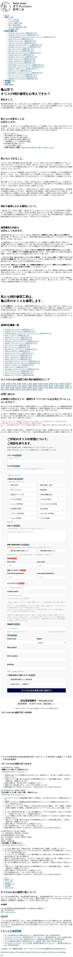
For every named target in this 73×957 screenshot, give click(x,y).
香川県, (56, 388)
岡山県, (35, 388)
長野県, (35, 386)
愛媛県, (61, 388)
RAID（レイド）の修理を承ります (20, 70)
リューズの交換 (13, 21)
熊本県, (17, 389)
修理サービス (9, 880)
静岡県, (45, 386)
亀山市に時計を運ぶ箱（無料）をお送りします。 (38, 147)
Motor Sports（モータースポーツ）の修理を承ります (26, 67)
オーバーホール (13, 19)
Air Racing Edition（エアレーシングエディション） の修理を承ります (31, 37)
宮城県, (19, 384)
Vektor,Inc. (55, 952)
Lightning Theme (23, 952)
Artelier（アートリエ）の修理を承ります (22, 41)
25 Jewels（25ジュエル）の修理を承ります (22, 33)
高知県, (67, 388)
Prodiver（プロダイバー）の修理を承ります (23, 69)
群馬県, (51, 384)
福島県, (35, 384)
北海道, (3, 384)
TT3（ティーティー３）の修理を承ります (22, 76)
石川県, (19, 386)
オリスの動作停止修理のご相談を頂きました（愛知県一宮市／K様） (28, 941)
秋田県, (24, 384)
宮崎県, (28, 389)
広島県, (40, 388)
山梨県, (29, 386)
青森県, (8, 384)
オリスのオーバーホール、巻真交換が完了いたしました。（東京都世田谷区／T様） (33, 937)
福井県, (24, 386)
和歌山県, (18, 388)
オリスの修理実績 (12, 931)
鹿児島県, (34, 389)
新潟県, (8, 386)
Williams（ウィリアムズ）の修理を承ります (23, 78)
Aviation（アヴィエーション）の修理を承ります (24, 47)
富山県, (13, 386)
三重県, (56, 386)
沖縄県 (40, 389)
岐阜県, (40, 386)
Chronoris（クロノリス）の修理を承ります (22, 57)
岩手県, (13, 384)
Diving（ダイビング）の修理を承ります (21, 63)
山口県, (45, 388)
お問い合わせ (9, 888)
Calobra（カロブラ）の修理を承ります (21, 55)
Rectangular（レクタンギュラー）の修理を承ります (25, 72)
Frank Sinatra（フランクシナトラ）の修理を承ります (26, 65)
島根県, (29, 388)
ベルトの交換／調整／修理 (17, 27)
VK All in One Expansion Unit (40, 952)
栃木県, (45, 384)
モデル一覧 (8, 882)
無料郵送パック (10, 884)
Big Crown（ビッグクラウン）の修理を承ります (24, 53)
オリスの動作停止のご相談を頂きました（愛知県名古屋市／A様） (27, 935)
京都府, (67, 386)
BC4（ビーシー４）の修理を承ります (21, 51)
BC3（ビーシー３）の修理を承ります (21, 49)
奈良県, (12, 388)
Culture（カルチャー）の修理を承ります (22, 61)
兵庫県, (7, 388)
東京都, (67, 384)
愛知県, (51, 386)
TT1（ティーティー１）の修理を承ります (22, 74)
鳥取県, (24, 388)
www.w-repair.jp (10, 912)
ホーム (7, 878)
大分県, (23, 389)
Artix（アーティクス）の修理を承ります (22, 43)
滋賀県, (61, 386)
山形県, (29, 384)
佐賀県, (7, 389)
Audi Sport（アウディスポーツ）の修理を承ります (25, 45)
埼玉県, (56, 384)
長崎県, (12, 389)
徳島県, (51, 388)
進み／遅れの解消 (14, 25)
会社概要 (8, 886)
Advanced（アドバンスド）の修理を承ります (23, 35)
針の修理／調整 (13, 29)
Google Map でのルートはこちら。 (13, 771)
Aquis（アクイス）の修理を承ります (20, 39)
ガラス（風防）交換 (15, 23)
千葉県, (61, 384)
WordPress (11, 952)
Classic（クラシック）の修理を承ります (22, 59)
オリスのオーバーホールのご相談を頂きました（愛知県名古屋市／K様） (29, 939)
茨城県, (40, 384)
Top (2, 955)
